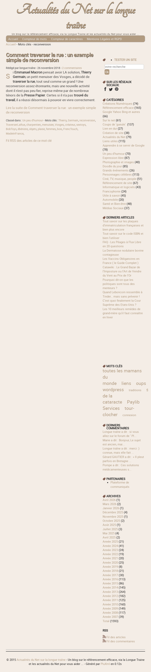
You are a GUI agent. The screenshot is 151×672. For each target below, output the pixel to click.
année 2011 (110, 600)
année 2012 (110, 596)
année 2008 (110, 612)
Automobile (110, 199)
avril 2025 (109, 537)
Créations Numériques (117, 103)
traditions (135, 390)
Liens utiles (110, 141)
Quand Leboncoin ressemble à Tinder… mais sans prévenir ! (122, 294)
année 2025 (110, 541)
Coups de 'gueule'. (114, 124)
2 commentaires (72, 68)
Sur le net (109, 120)
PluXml (105, 664)
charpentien (33, 124)
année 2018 (110, 571)
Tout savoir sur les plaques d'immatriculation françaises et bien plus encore (123, 225)
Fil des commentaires (120, 641)
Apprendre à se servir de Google (124, 145)
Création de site (113, 133)
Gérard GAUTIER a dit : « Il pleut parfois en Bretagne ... (123, 459)
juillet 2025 (110, 529)
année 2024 (110, 546)
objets (33, 129)
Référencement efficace (118, 108)
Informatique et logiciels (119, 187)
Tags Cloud (121, 46)
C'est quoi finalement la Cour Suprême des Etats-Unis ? (122, 302)
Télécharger (102, 46)
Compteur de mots (34, 39)
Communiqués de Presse (73, 46)
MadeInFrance (15, 133)
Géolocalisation (18, 46)
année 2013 (110, 592)
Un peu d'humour (32, 120)
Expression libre (113, 158)
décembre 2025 (113, 512)
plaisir (41, 129)
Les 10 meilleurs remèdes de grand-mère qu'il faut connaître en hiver (123, 313)
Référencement (43, 46)
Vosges (59, 124)
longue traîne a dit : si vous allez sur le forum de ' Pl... (121, 434)
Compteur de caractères (67, 39)
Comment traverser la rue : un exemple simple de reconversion (49, 57)
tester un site (125, 60)
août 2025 (109, 525)
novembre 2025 (113, 516)
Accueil (13, 39)
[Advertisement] (124, 339)
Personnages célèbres (117, 174)
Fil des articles (116, 637)
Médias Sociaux (113, 208)
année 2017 (110, 575)
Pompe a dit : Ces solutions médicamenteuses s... (121, 467)
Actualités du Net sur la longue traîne (75, 17)
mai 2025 (109, 533)
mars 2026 (109, 504)
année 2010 (110, 604)
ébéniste (23, 129)
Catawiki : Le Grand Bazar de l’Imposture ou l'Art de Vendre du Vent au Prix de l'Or (122, 271)
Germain (73, 120)
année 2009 (110, 608)
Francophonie (112, 191)
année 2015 (110, 583)
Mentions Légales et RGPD (104, 39)
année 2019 (110, 567)
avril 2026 (109, 500)
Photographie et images (118, 162)
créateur (70, 124)
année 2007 (110, 617)
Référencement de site (117, 183)
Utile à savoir (111, 195)
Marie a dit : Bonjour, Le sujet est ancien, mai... (122, 442)
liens (126, 383)
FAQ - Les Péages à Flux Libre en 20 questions (122, 244)
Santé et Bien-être (114, 204)
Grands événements (116, 170)
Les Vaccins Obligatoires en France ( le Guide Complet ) (121, 261)
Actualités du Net (114, 137)
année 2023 (110, 550)
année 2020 (110, 562)
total (106, 621)
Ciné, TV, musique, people (119, 179)
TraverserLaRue (15, 124)
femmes (51, 129)
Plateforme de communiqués (119, 484)
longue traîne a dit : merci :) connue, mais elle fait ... (121, 450)
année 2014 (110, 587)
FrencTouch (70, 129)
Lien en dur (110, 128)
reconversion (87, 120)
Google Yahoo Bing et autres (121, 112)
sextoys (81, 124)
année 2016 (110, 579)
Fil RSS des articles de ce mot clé (29, 140)
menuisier (48, 124)
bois (59, 129)
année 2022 (110, 554)
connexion (129, 415)
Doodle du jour (112, 166)
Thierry (62, 120)
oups (141, 383)
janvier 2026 (111, 508)
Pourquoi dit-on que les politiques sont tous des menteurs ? (119, 284)
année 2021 (110, 558)
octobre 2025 (111, 521)
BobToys (11, 129)
